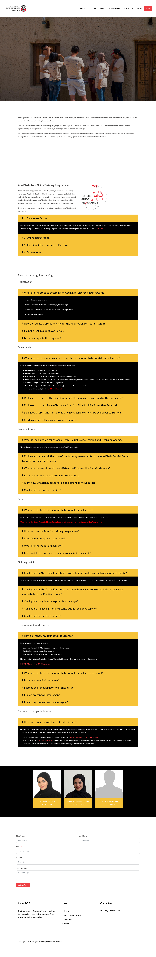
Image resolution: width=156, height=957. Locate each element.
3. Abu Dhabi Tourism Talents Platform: (46, 245)
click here (99, 229)
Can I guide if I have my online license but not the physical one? (60, 608)
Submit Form (23, 885)
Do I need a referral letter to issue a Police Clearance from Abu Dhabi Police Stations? (73, 412)
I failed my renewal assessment (42, 694)
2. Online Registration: (37, 237)
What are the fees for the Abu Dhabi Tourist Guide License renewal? (63, 672)
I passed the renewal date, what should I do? (49, 687)
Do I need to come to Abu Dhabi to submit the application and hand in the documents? (74, 398)
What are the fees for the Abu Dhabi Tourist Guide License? (58, 509)
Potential (59, 941)
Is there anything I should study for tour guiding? (52, 475)
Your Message (21, 868)
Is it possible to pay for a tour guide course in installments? (57, 553)
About (65, 923)
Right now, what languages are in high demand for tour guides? (60, 482)
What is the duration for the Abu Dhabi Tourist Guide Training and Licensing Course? (73, 439)
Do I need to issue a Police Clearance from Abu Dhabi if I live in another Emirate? (70, 405)
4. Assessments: (33, 252)
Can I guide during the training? (42, 490)
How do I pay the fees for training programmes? (51, 531)
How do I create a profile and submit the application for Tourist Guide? (64, 323)
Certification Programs (71, 915)
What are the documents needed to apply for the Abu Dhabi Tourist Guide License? (72, 358)
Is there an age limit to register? (42, 338)
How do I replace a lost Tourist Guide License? (50, 722)
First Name (20, 836)
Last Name (83, 836)
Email (18, 847)
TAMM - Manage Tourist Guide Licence (35, 664)
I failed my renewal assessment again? (46, 702)
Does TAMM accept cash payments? (44, 538)
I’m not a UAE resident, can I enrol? (44, 330)
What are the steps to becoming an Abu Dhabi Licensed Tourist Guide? (64, 292)
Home (65, 911)
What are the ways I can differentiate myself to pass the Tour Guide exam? (67, 468)
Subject (19, 857)
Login (148, 8)
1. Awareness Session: (36, 218)
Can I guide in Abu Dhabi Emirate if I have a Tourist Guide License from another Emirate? (75, 572)
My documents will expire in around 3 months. (50, 419)
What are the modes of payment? (43, 545)
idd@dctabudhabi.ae (44, 740)
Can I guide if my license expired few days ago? (51, 601)
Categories (67, 919)
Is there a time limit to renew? (41, 680)
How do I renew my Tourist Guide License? (48, 635)
